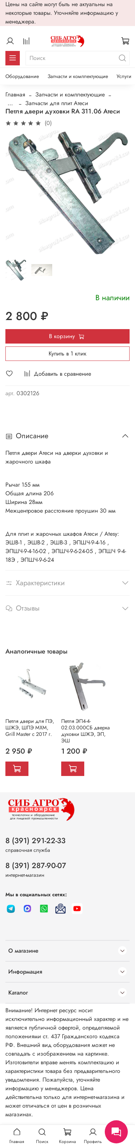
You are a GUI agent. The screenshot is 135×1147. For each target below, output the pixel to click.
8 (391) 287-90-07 (35, 865)
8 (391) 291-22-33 (35, 840)
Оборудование (22, 76)
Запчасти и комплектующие (78, 76)
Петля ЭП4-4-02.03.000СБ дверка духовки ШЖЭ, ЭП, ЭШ (85, 730)
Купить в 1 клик (67, 353)
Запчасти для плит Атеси (56, 103)
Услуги (124, 76)
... (10, 103)
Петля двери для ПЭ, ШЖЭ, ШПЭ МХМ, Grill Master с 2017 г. (29, 727)
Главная (15, 94)
